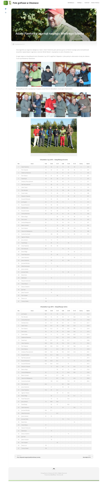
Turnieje (76, 2)
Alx (62, 475)
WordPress (53, 475)
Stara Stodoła (92, 2)
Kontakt (84, 2)
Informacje (68, 2)
